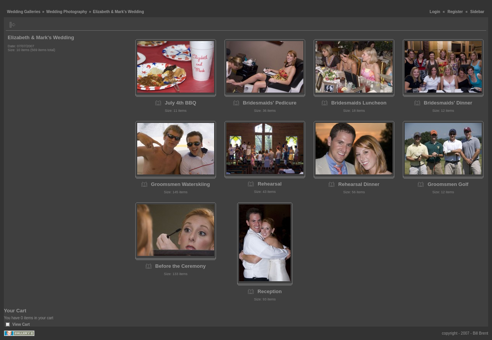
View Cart (21, 324)
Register (455, 12)
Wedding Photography (66, 12)
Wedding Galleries (23, 12)
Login (435, 12)
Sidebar (477, 12)
